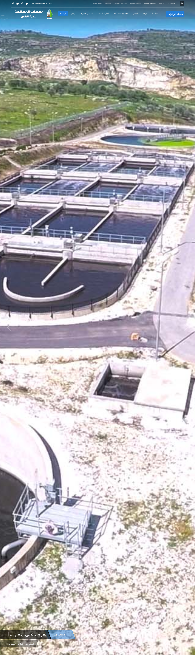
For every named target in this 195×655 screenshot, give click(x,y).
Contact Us (171, 3)
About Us (108, 3)
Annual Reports (135, 3)
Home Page (97, 3)
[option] (97, 327)
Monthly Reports (121, 3)
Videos (161, 3)
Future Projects (150, 3)
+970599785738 (38, 3)
